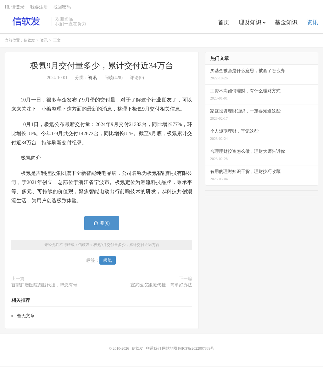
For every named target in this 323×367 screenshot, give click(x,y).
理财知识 (250, 23)
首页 (223, 23)
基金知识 (286, 23)
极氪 (107, 261)
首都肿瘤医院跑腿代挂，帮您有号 (44, 286)
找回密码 (62, 8)
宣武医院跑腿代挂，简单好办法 (161, 286)
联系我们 (154, 349)
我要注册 (39, 8)
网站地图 (169, 349)
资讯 (312, 23)
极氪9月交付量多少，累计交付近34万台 (101, 67)
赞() (101, 224)
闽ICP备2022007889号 (196, 349)
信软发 (26, 22)
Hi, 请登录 (15, 8)
